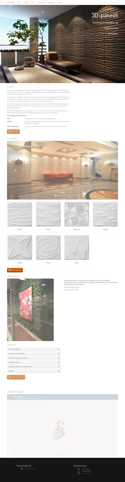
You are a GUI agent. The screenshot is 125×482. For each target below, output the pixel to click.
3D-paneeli (10, 2)
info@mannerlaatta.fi (30, 469)
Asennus (33, 2)
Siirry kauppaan (15, 270)
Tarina (19, 2)
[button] (15, 170)
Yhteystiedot (51, 2)
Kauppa (59, 2)
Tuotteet (25, 2)
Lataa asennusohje (16, 377)
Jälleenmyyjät (41, 2)
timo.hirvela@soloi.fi (86, 473)
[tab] (34, 349)
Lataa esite (13, 131)
